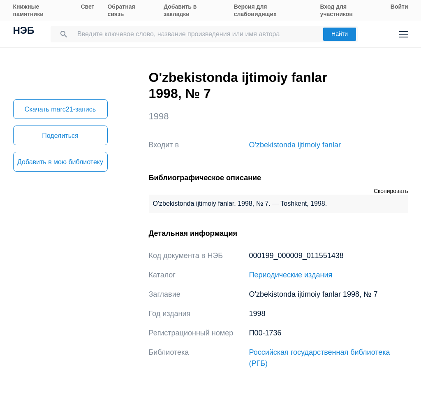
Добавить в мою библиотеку (60, 161)
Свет (87, 6)
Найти (339, 33)
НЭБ (24, 31)
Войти (399, 6)
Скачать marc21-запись (60, 109)
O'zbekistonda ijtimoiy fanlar (295, 145)
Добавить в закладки (180, 10)
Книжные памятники (28, 10)
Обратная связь (121, 10)
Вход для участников (336, 10)
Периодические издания (291, 275)
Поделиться (60, 135)
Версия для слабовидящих (255, 10)
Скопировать (391, 191)
